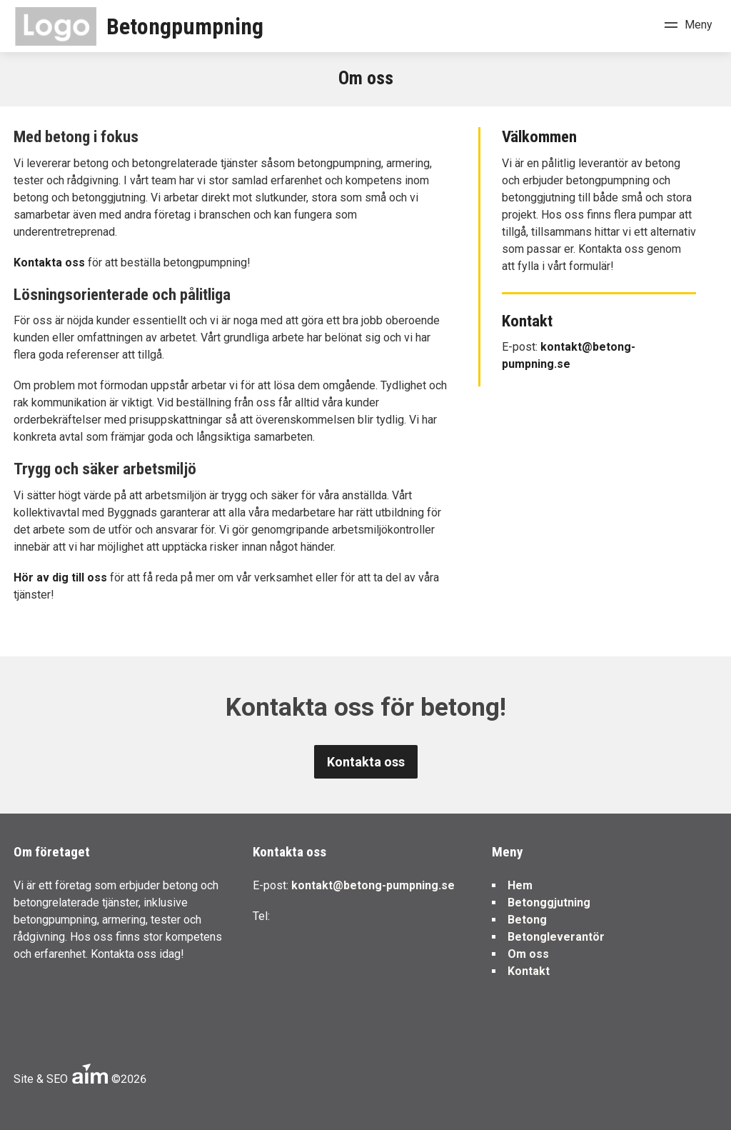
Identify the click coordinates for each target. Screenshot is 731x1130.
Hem (520, 885)
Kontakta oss (51, 262)
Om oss (528, 954)
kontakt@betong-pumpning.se (373, 885)
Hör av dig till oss (60, 577)
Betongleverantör (556, 937)
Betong (527, 919)
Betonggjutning (549, 902)
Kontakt (529, 971)
